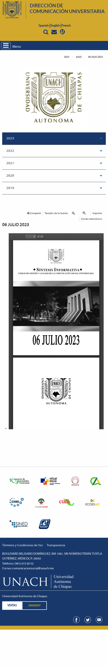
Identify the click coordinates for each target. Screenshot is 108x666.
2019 (10, 188)
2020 (10, 175)
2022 (10, 151)
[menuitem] (54, 138)
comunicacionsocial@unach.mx (33, 568)
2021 (10, 163)
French (66, 25)
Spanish (44, 25)
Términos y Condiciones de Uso (22, 545)
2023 (10, 138)
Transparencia (56, 545)
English (55, 25)
